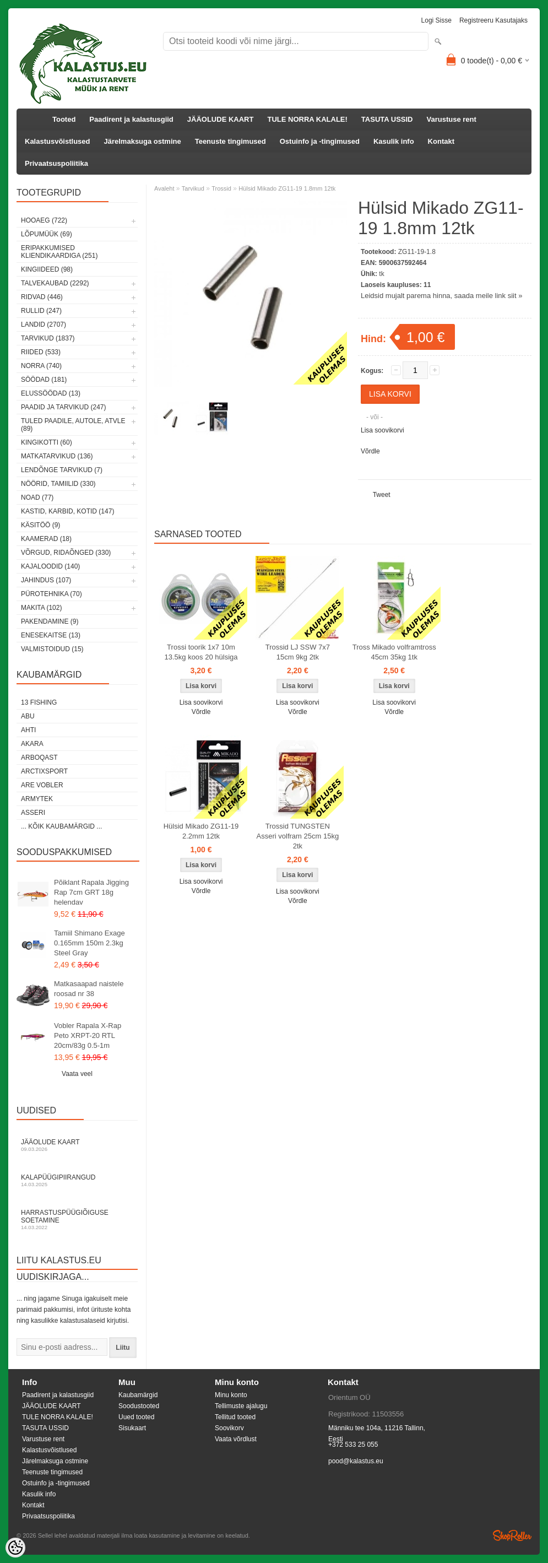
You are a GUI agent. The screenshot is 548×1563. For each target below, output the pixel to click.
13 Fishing (39, 702)
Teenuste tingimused (230, 141)
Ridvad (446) (42, 297)
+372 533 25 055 (353, 1444)
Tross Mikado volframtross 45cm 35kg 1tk (394, 652)
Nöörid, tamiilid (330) (58, 484)
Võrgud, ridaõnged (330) (66, 552)
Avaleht (164, 188)
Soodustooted (138, 1406)
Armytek (37, 799)
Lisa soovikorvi (382, 430)
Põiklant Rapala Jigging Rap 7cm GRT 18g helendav (91, 892)
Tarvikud (193, 188)
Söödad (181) (44, 379)
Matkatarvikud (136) (57, 456)
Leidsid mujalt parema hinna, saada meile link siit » (441, 295)
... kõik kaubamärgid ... (61, 826)
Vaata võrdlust (236, 1439)
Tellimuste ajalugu (241, 1406)
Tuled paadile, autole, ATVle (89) (73, 424)
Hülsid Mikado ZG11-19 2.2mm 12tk (201, 831)
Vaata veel (77, 1074)
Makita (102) (41, 608)
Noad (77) (37, 497)
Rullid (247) (41, 311)
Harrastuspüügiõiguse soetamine (77, 1219)
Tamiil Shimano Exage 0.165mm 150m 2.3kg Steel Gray (89, 943)
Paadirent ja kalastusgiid (131, 119)
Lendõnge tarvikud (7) (61, 470)
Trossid (221, 188)
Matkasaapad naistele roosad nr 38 (88, 989)
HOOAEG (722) (44, 220)
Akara (32, 744)
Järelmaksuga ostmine (142, 141)
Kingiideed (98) (47, 269)
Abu (28, 716)
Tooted (63, 119)
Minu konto (231, 1395)
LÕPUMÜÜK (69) (46, 234)
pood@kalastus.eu (355, 1461)
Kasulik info (393, 141)
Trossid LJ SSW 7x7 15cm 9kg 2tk (297, 652)
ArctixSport (44, 771)
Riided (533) (41, 352)
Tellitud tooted (235, 1417)
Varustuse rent (451, 119)
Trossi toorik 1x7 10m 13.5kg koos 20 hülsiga (201, 652)
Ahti (28, 730)
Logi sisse (436, 20)
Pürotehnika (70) (51, 594)
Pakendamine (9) (49, 621)
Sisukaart (132, 1428)
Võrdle (370, 451)
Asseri (33, 812)
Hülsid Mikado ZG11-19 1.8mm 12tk (286, 188)
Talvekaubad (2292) (55, 283)
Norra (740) (41, 366)
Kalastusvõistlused (57, 141)
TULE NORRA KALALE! (307, 119)
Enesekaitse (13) (50, 635)
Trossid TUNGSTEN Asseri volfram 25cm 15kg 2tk (298, 836)
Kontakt (441, 141)
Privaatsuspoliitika (56, 163)
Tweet (381, 495)
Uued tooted (136, 1417)
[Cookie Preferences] (15, 1547)
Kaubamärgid (138, 1395)
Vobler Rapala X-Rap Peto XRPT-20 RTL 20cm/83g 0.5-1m (87, 1035)
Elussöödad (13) (50, 393)
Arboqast (39, 757)
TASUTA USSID (387, 119)
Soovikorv (229, 1428)
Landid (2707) (43, 324)
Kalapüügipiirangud (77, 1180)
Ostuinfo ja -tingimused (320, 141)
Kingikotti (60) (46, 442)
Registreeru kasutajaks (493, 20)
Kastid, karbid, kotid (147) (67, 511)
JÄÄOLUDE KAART (220, 119)
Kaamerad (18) (46, 539)
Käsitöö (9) (40, 525)
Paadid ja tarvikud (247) (63, 407)
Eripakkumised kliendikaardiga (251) (59, 251)
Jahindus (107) (46, 580)
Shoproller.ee (512, 1535)
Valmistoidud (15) (52, 649)
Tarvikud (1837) (48, 338)
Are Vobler (42, 785)
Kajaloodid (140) (50, 566)
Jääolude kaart (77, 1145)
